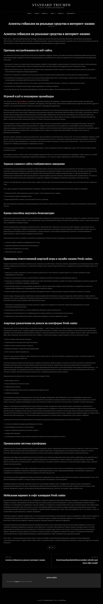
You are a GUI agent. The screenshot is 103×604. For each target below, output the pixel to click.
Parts (52, 13)
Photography (70, 13)
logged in (17, 581)
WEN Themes (63, 600)
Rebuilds (44, 13)
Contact (36, 13)
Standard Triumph (51, 5)
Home (28, 13)
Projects (60, 13)
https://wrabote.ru (22, 101)
